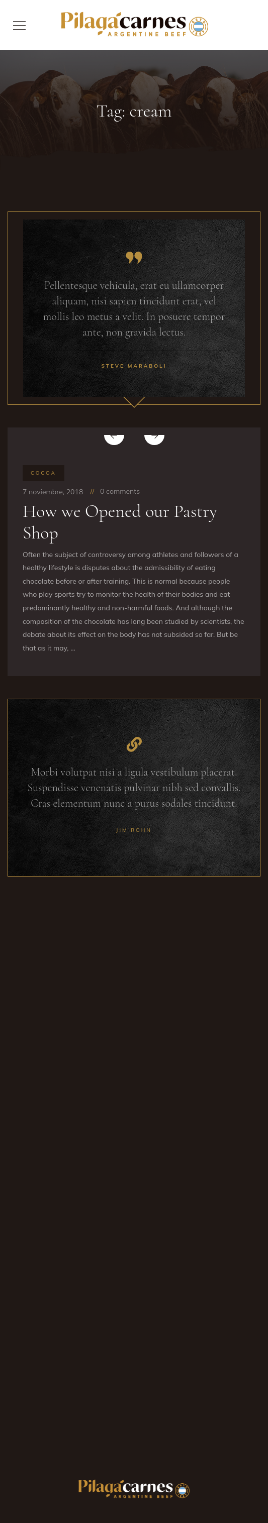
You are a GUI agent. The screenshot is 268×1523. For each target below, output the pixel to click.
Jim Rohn (134, 830)
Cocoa (43, 473)
